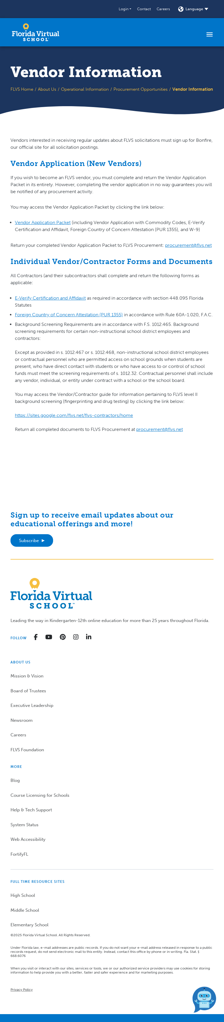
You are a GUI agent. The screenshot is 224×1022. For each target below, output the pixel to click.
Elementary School (29, 924)
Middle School (24, 910)
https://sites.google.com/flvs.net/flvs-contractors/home (74, 415)
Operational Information (85, 89)
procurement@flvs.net (188, 245)
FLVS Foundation (27, 749)
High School (22, 895)
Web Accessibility (28, 839)
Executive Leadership (31, 705)
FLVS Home (21, 89)
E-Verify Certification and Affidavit (50, 298)
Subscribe (29, 540)
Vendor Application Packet (43, 222)
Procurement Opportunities (140, 89)
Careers (163, 9)
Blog (15, 780)
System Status (24, 824)
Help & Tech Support (31, 810)
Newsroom (21, 720)
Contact (144, 9)
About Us (47, 89)
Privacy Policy (21, 990)
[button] (125, 9)
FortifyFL (19, 854)
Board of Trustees (28, 690)
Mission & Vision (26, 676)
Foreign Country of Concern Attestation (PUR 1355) (69, 314)
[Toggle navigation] (209, 34)
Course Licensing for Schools (39, 795)
